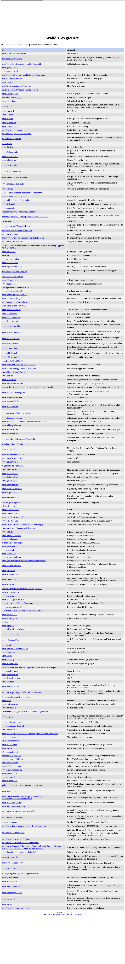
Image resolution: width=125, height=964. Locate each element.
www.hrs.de (7, 904)
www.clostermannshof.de (12, 291)
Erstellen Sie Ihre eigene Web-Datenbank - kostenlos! (62, 914)
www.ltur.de (7, 748)
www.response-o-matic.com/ (13, 806)
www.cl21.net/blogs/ (10, 357)
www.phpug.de (8, 682)
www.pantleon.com (10, 574)
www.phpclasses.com (10, 686)
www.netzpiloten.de (10, 343)
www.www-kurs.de (10, 429)
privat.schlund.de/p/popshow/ (14, 196)
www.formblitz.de (9, 470)
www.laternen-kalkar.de (11, 566)
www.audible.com (9, 314)
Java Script (6, 645)
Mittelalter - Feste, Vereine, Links (15, 444)
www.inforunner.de (10, 857)
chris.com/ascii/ (8, 221)
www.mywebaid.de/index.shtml (15, 648)
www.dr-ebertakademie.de (12, 383)
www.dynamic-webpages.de (13, 678)
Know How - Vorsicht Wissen (14, 372)
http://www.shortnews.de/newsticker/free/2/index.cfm (24, 826)
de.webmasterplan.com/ (11, 755)
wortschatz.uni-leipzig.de (12, 97)
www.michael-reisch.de (11, 536)
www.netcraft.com (9, 822)
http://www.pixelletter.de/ (12, 241)
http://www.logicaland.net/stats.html (16, 134)
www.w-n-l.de (7, 717)
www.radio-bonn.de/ (10, 126)
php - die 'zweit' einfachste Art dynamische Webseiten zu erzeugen (29, 667)
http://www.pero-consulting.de (14, 272)
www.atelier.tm (8, 596)
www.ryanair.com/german (12, 332)
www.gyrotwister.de (10, 877)
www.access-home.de (10, 513)
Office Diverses (8, 506)
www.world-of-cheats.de (12, 489)
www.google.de (8, 111)
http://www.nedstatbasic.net (13, 833)
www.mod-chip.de (9, 618)
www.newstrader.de (10, 157)
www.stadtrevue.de (9, 730)
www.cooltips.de (8, 777)
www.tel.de (6, 701)
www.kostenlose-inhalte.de (13, 868)
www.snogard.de (8, 899)
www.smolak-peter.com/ (12, 607)
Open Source (7, 656)
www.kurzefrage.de (10, 93)
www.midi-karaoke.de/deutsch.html (16, 200)
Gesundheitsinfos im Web (12, 277)
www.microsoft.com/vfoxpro (14, 629)
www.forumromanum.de (12, 770)
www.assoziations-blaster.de (13, 326)
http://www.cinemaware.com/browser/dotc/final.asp (23, 238)
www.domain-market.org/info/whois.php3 (19, 852)
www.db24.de (7, 147)
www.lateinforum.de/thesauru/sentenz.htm (19, 439)
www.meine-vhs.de (10, 433)
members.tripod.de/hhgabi (12, 543)
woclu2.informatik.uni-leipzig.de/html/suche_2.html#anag (25, 216)
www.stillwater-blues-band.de (14, 53)
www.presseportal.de (10, 497)
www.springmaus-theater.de (13, 726)
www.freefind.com (9, 791)
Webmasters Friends (10, 752)
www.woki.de (7, 118)
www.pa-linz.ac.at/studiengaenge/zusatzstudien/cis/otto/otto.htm (28, 387)
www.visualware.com (10, 339)
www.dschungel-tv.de (10, 477)
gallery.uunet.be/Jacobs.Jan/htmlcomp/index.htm (22, 785)
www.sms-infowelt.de (11, 317)
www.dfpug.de (8, 625)
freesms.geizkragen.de (11, 502)
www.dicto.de (7, 376)
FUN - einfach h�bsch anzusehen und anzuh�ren (23, 193)
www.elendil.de (8, 550)
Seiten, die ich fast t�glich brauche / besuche (20, 90)
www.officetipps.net (10, 521)
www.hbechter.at (8, 252)
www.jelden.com (9, 553)
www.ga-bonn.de (9, 123)
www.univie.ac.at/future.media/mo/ (16, 413)
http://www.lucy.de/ (10, 234)
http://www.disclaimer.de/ (12, 817)
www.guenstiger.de (10, 481)
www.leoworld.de (9, 379)
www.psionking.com (10, 592)
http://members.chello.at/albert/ (14, 302)
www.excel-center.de (10, 509)
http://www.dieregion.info (12, 130)
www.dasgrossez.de (10, 492)
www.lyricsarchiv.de (10, 71)
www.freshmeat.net (10, 664)
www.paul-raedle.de (10, 406)
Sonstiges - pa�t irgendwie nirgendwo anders (21, 873)
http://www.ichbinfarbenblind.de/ (15, 908)
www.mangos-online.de (11, 557)
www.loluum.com (9, 579)
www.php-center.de (10, 674)
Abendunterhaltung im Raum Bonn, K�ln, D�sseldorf (25, 712)
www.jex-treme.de (9, 773)
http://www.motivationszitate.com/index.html (20, 843)
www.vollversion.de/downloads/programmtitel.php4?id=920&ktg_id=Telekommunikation (24, 797)
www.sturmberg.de (9, 539)
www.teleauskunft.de (10, 101)
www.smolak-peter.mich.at (13, 599)
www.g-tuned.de (8, 571)
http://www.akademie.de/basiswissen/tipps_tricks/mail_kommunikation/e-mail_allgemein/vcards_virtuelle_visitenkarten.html (32, 847)
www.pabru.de (8, 584)
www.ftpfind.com (9, 708)
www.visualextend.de (10, 634)
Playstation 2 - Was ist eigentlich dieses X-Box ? (22, 611)
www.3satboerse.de (10, 152)
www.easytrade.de (9, 165)
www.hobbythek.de (10, 484)
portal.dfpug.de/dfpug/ (11, 640)
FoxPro (5, 622)
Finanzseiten (7, 144)
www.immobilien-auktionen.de (14, 177)
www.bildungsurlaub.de (11, 425)
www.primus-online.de (11, 310)
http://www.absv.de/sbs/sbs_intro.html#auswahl (21, 64)
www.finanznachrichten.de (13, 184)
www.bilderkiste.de (10, 353)
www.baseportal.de (9, 780)
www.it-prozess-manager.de (13, 392)
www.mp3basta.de (9, 614)
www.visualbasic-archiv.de (13, 517)
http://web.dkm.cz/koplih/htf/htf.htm (17, 231)
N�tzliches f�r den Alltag (13, 466)
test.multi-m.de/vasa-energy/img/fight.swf (19, 212)
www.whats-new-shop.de (12, 881)
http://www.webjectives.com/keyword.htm (19, 811)
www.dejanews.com (10, 321)
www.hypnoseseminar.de (12, 397)
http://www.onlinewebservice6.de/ (16, 839)
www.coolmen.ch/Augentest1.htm (16, 226)
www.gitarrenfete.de (10, 67)
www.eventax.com (9, 737)
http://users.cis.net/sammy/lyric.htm (16, 86)
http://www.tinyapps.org (12, 59)
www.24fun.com (8, 652)
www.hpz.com (8, 255)
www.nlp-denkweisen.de (12, 266)
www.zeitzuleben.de (10, 263)
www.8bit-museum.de (11, 886)
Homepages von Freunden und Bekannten (19, 528)
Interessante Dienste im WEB (14, 306)
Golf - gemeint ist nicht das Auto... (16, 287)
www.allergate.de (9, 280)
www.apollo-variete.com (12, 722)
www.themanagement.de (12, 418)
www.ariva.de (7, 189)
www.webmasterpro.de (11, 802)
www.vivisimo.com (10, 704)
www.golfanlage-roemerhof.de (14, 294)
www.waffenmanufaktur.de (13, 454)
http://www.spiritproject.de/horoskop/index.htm (21, 692)
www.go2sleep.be (9, 204)
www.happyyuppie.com (11, 171)
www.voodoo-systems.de (12, 892)
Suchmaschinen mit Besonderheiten (16, 697)
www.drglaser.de (8, 284)
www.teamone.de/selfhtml (12, 759)
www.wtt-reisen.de (9, 744)
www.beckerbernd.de (10, 259)
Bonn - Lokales (8, 115)
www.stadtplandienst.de (11, 766)
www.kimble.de (8, 208)
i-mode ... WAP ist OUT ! (12, 361)
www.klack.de (7, 82)
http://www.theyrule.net (11, 139)
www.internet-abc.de (10, 401)
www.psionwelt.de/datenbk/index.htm (17, 603)
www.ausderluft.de (9, 348)
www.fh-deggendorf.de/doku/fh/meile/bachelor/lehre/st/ (25, 421)
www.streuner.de (8, 449)
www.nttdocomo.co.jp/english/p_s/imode (18, 364)
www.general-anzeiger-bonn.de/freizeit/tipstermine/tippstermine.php (30, 733)
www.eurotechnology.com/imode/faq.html (19, 368)
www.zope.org (8, 659)
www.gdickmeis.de (10, 546)
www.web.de (7, 106)
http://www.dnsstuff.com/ (12, 863)
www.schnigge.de (9, 160)
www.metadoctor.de (10, 763)
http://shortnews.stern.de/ (12, 79)
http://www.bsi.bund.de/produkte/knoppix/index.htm (23, 75)
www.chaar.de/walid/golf (12, 298)
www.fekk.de (7, 532)
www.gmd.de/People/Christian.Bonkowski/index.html (24, 561)
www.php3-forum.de (10, 671)
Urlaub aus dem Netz (10, 741)
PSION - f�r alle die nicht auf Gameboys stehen (22, 589)
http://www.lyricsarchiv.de (12, 458)
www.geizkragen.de (10, 473)
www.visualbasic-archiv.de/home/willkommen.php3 (23, 524)
